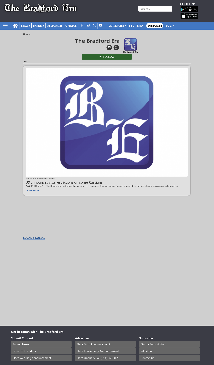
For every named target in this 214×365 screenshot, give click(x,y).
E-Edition (135, 25)
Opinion (71, 25)
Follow (108, 56)
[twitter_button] (94, 26)
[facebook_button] (82, 26)
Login (170, 25)
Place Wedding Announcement (32, 358)
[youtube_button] (100, 26)
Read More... (34, 190)
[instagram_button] (88, 26)
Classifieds (117, 25)
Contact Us (147, 358)
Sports (38, 25)
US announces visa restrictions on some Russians (64, 182)
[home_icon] (15, 25)
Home (27, 34)
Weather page (119, 12)
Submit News (21, 344)
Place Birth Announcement (93, 344)
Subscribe (155, 25)
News (25, 25)
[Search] (155, 9)
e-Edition (146, 351)
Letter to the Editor (24, 351)
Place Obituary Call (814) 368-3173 (98, 358)
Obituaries (55, 25)
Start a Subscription (153, 344)
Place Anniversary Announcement (98, 351)
